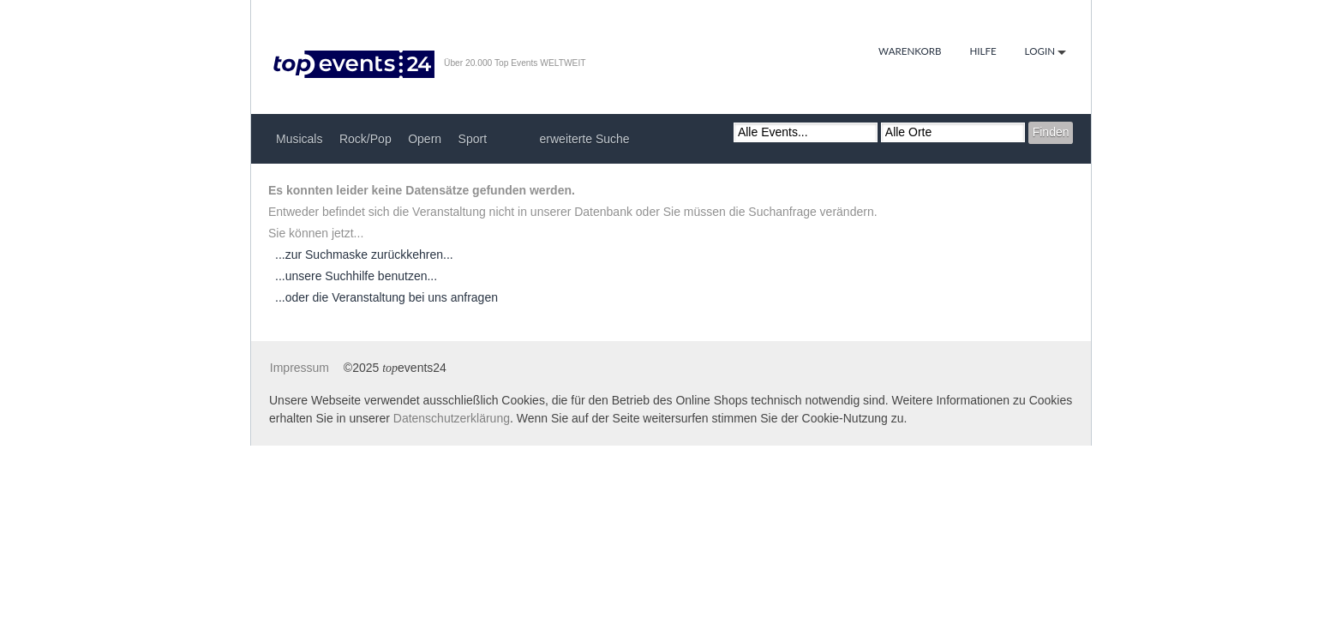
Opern (424, 139)
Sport (472, 139)
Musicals (299, 139)
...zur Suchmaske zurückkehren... (364, 254)
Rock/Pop (365, 139)
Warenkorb (910, 51)
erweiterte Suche (585, 139)
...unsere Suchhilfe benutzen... (356, 276)
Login (1045, 52)
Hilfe (982, 51)
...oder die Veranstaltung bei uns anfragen (386, 297)
